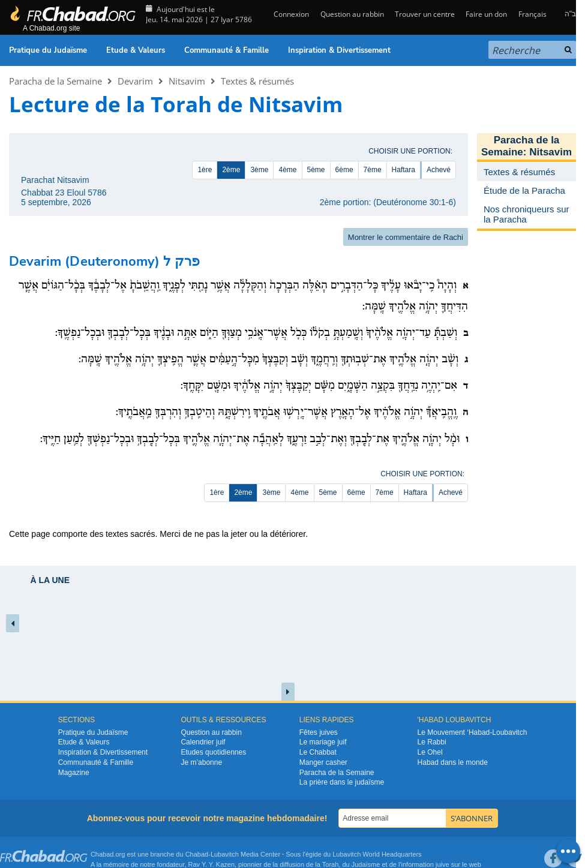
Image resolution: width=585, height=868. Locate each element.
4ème (287, 170)
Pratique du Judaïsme (48, 50)
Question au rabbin (352, 14)
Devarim (135, 81)
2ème (231, 170)
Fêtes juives (318, 732)
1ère (204, 170)
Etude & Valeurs (135, 50)
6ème (344, 170)
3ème (259, 170)
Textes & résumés (257, 81)
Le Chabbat (318, 752)
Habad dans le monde (453, 762)
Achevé (439, 170)
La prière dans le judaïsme (341, 782)
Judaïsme (366, 864)
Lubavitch (225, 854)
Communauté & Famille (226, 50)
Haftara (403, 170)
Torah (330, 864)
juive (442, 864)
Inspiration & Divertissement (339, 50)
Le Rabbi (432, 742)
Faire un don (486, 14)
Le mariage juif (323, 742)
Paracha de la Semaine (55, 81)
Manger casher (323, 762)
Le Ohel (430, 752)
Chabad (197, 854)
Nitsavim (187, 81)
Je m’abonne (201, 762)
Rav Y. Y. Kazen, (212, 864)
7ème (373, 170)
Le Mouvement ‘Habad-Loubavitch (472, 732)
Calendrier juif (203, 742)
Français (532, 14)
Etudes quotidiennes (213, 752)
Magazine (73, 772)
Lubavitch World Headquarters (376, 854)
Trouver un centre (425, 14)
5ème (316, 170)
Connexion (290, 14)
